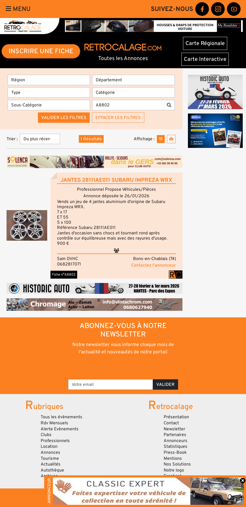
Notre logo (174, 470)
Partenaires (175, 435)
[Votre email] (110, 384)
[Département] (133, 80)
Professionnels (55, 441)
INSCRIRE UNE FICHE (41, 51)
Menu (18, 9)
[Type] (49, 92)
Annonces (50, 452)
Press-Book (175, 452)
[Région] (49, 80)
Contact (171, 423)
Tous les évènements (61, 417)
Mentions (173, 458)
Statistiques (175, 446)
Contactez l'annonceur (153, 265)
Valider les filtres (63, 118)
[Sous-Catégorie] (49, 105)
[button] (27, 225)
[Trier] (40, 139)
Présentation (176, 417)
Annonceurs (175, 441)
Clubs (46, 435)
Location (49, 446)
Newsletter (174, 429)
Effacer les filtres (118, 118)
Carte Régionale (205, 43)
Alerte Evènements (60, 429)
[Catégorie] (133, 92)
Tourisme (50, 458)
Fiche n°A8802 (64, 274)
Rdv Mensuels (54, 423)
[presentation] (115, 366)
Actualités (51, 464)
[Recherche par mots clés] (127, 105)
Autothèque (52, 470)
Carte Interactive (205, 59)
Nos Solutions (177, 464)
